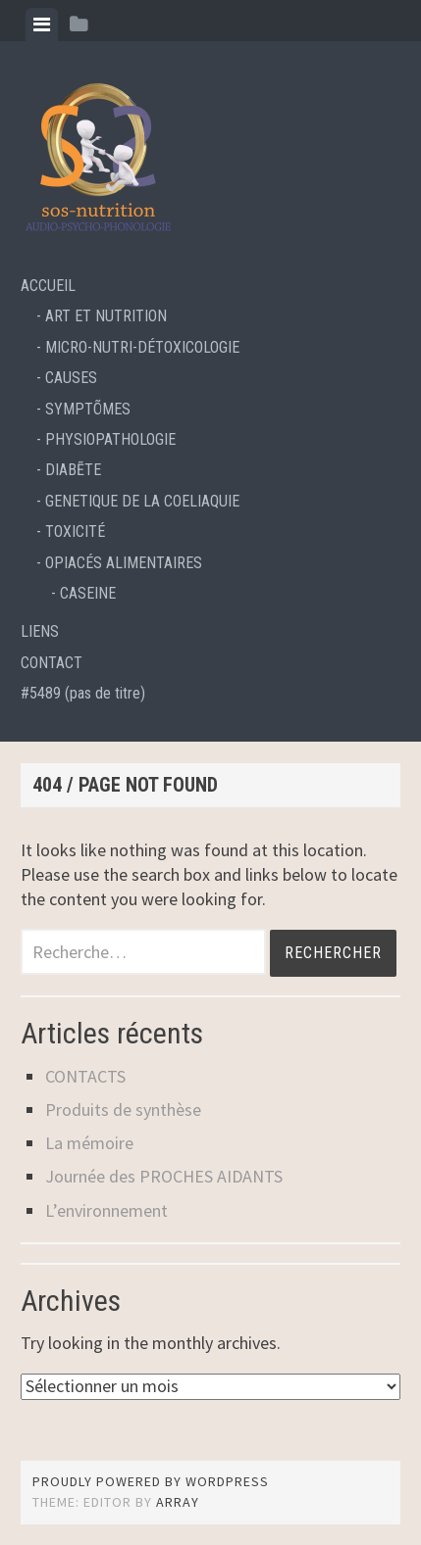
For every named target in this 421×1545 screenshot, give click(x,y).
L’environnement (106, 1210)
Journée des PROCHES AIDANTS (164, 1176)
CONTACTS (85, 1076)
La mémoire (89, 1143)
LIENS (40, 631)
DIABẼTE (73, 469)
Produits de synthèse (123, 1109)
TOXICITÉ (75, 531)
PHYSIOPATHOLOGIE (110, 439)
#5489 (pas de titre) (83, 693)
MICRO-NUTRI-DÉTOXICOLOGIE (142, 347)
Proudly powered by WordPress (150, 1481)
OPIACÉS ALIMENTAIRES (123, 563)
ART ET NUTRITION (106, 316)
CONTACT (51, 662)
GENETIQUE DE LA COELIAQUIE (142, 501)
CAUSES (71, 377)
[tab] (42, 24)
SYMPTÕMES (88, 409)
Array (177, 1502)
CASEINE (88, 593)
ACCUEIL (48, 285)
